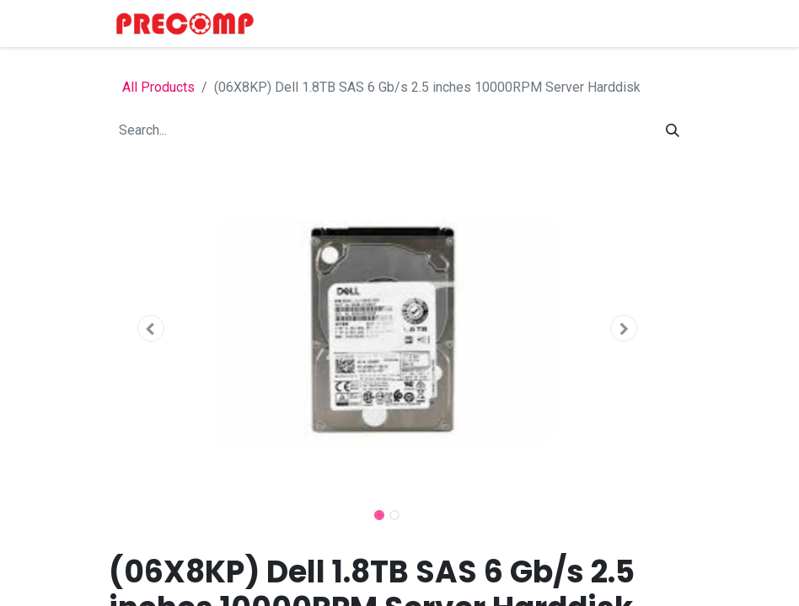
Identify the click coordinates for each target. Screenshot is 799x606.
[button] (150, 328)
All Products (158, 87)
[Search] (672, 130)
